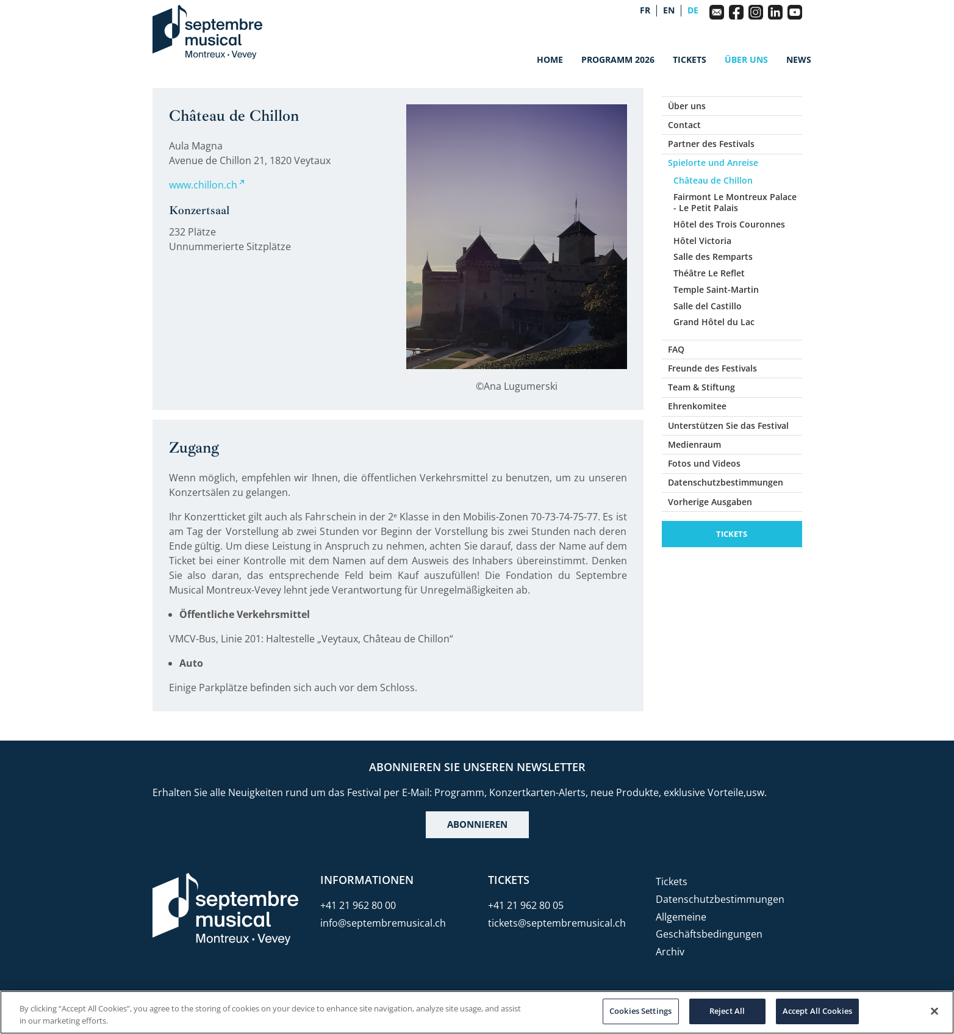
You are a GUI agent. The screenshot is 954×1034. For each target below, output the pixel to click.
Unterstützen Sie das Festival (728, 425)
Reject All (727, 1010)
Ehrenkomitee (697, 406)
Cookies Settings (640, 1010)
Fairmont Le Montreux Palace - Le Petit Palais (735, 202)
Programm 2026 (618, 59)
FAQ (676, 349)
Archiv (670, 951)
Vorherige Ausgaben (710, 502)
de (692, 10)
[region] (477, 1012)
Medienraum (694, 444)
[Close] (934, 1010)
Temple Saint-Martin (716, 289)
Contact (684, 125)
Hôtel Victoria (702, 240)
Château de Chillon (713, 180)
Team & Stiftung (701, 387)
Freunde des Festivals (712, 368)
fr (645, 10)
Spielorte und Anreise (713, 162)
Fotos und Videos (704, 463)
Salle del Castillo (707, 306)
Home (550, 59)
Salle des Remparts (713, 256)
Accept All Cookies (817, 1010)
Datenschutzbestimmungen (725, 482)
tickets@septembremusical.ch (557, 923)
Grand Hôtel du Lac (714, 322)
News (798, 59)
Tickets (689, 59)
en (669, 10)
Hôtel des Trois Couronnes (729, 224)
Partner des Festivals (711, 143)
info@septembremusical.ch (383, 923)
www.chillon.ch (203, 185)
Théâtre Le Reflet (709, 273)
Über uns (746, 59)
